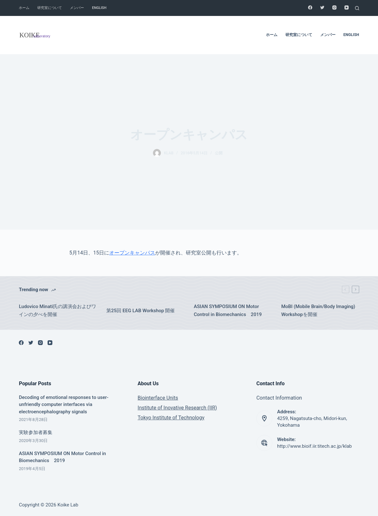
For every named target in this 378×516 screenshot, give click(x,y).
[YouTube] (346, 7)
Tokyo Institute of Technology (171, 418)
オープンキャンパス (132, 253)
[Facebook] (310, 7)
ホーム (24, 8)
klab (169, 153)
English (99, 8)
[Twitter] (322, 7)
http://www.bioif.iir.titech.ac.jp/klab (314, 446)
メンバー (77, 8)
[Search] (357, 8)
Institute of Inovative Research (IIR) (177, 408)
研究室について (49, 8)
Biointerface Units (158, 398)
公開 (219, 153)
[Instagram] (334, 7)
